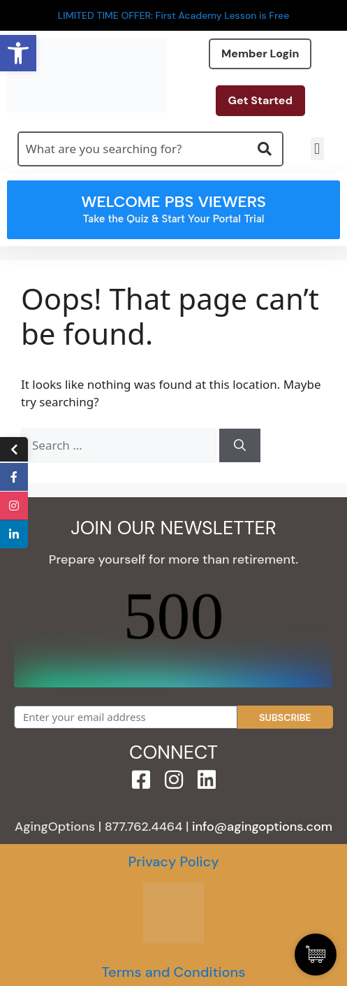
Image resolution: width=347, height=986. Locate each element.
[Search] (239, 445)
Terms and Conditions (173, 972)
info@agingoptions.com (262, 826)
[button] (317, 148)
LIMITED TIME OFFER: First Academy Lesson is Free (174, 15)
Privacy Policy (173, 862)
